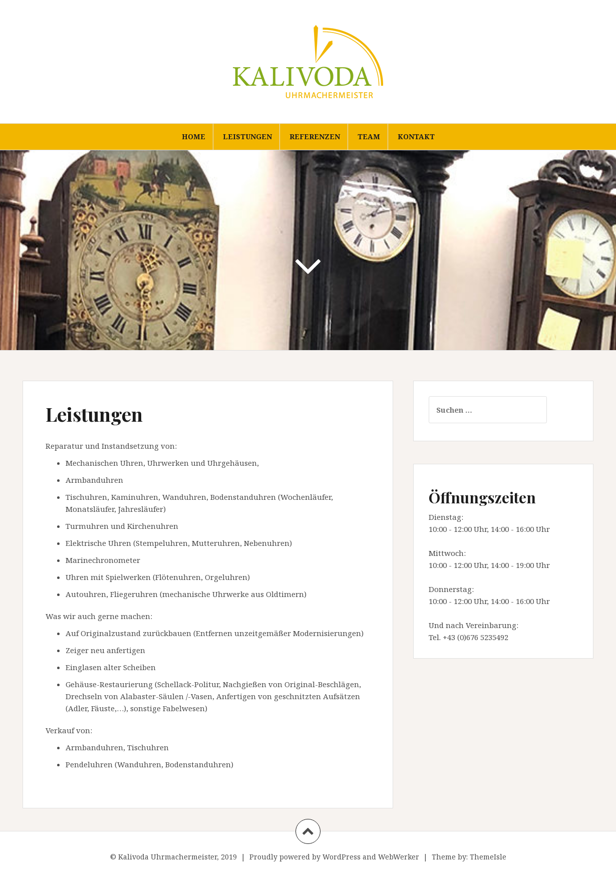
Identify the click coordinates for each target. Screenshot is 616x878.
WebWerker (398, 856)
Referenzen (314, 136)
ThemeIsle (488, 856)
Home (193, 136)
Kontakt (416, 136)
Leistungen (247, 136)
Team (369, 136)
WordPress (342, 856)
